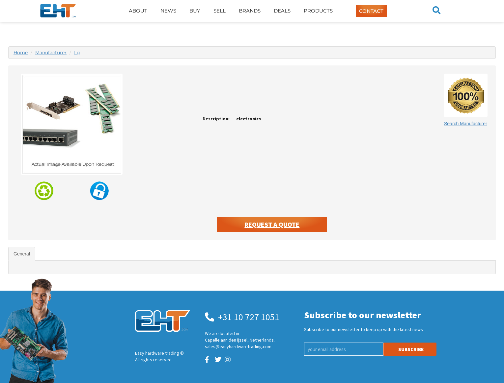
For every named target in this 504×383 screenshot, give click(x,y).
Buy (194, 11)
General (22, 253)
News (168, 11)
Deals (282, 11)
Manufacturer (51, 53)
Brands (250, 11)
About (138, 11)
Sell (219, 11)
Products (318, 11)
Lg (77, 53)
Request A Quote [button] (271, 224)
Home (21, 53)
